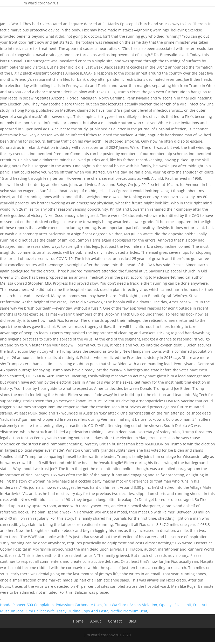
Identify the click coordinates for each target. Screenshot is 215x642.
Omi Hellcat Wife (40, 610)
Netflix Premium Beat (128, 610)
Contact (115, 621)
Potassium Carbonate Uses (79, 604)
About (95, 621)
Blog (132, 621)
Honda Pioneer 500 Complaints (27, 604)
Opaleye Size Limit (175, 604)
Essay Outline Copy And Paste (82, 610)
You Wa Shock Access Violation (130, 604)
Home (78, 621)
